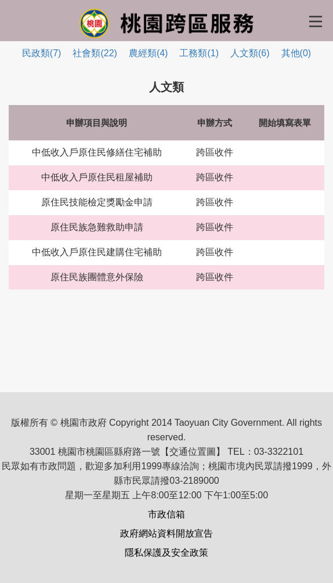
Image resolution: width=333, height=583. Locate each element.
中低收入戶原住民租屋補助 (97, 177)
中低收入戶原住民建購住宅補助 (97, 252)
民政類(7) (41, 53)
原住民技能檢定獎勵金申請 (97, 202)
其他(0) (296, 53)
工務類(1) (199, 53)
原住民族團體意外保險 (96, 277)
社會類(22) (95, 53)
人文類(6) (250, 53)
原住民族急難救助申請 (96, 227)
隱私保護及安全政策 (166, 552)
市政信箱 (166, 514)
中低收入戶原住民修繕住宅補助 (97, 152)
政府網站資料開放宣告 (166, 533)
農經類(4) (148, 53)
